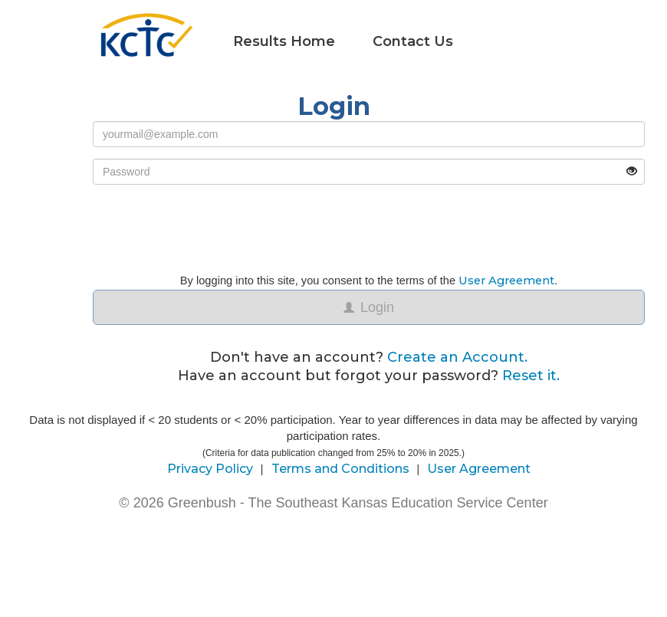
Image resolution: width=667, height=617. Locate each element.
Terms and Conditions (340, 468)
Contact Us (413, 41)
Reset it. (531, 375)
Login (368, 307)
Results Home (284, 41)
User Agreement (506, 280)
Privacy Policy (210, 468)
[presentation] (209, 226)
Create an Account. (457, 357)
